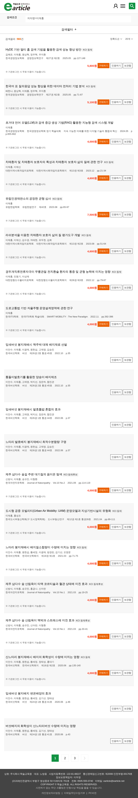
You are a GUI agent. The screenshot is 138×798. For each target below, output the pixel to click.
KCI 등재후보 (70, 474)
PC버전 (92, 793)
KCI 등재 (87, 49)
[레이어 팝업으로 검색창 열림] (132, 6)
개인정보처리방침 (51, 793)
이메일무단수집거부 (74, 793)
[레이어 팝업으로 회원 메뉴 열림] (115, 6)
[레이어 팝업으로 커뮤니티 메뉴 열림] (122, 6)
